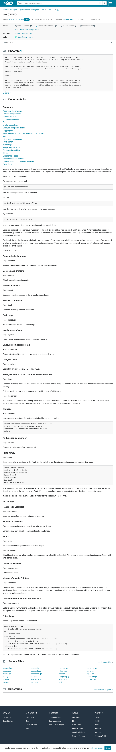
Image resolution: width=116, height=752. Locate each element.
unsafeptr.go (92, 677)
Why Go (6, 713)
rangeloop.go (64, 677)
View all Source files (104, 662)
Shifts (5, 153)
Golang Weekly (100, 736)
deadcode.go (36, 674)
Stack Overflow (31, 725)
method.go (63, 668)
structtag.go (92, 668)
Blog (73, 721)
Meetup (98, 732)
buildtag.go (7, 679)
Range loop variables (11, 147)
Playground (30, 717)
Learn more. (97, 748)
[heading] (10, 3)
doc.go (34, 677)
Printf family (8, 142)
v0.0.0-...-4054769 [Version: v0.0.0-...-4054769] (13, 19)
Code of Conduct (78, 736)
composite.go (36, 668)
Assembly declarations (12, 111)
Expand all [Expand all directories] (109, 690)
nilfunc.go (63, 671)
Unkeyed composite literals (14, 128)
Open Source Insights (24, 37)
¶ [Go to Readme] (21, 50)
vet (55, 10)
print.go (62, 674)
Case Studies (8, 721)
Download (75, 717)
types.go (90, 674)
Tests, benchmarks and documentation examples (23, 133)
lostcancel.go (36, 679)
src (43, 10)
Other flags (7, 164)
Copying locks (9, 131)
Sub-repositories (55, 721)
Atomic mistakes (9, 117)
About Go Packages (56, 725)
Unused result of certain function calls (18, 161)
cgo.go (5, 682)
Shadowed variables (11, 150)
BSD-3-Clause (68, 19)
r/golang (98, 728)
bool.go (6, 677)
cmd (49, 10)
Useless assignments (12, 114)
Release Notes (77, 728)
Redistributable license (46, 26)
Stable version (87, 26)
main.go (34, 682)
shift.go (62, 682)
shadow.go (63, 679)
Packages (53, 713)
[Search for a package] (59, 3)
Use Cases (7, 717)
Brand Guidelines (78, 732)
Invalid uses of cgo (10, 125)
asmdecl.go (7, 668)
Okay (108, 748)
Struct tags (7, 145)
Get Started (31, 713)
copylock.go (36, 671)
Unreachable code (10, 156)
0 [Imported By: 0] (96, 19)
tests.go (90, 671)
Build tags (7, 122)
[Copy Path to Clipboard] (58, 10)
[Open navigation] (110, 3)
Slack (97, 725)
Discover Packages (10, 10)
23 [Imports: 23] (82, 19)
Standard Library (55, 717)
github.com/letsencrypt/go (29, 10)
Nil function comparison (12, 139)
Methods (6, 136)
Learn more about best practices (27, 30)
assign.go (7, 671)
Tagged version (68, 26)
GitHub (97, 721)
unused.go (91, 679)
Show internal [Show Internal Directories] (99, 690)
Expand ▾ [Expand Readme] (7, 93)
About (75, 713)
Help (27, 728)
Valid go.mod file (23, 26)
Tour (27, 721)
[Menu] (58, 42)
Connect (99, 713)
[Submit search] (104, 3)
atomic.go (7, 674)
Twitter (97, 717)
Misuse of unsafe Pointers (13, 159)
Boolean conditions (11, 119)
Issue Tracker (77, 725)
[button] (16, 26)
